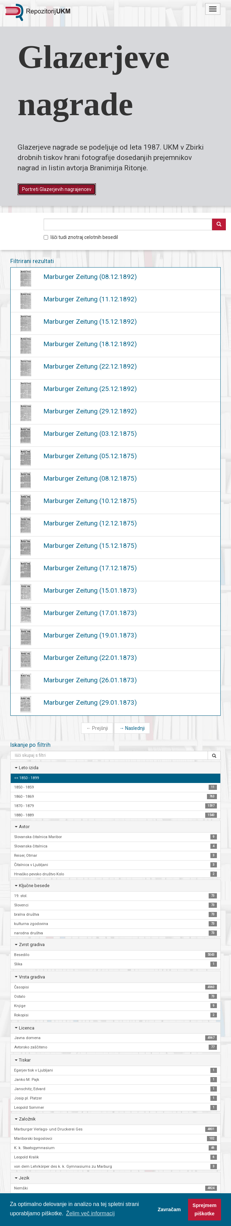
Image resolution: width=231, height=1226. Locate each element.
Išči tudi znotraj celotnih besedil (81, 237)
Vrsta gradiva (32, 976)
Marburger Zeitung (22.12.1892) (90, 366)
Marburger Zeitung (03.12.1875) (90, 434)
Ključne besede (34, 885)
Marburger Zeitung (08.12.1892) (90, 277)
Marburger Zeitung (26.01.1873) (90, 680)
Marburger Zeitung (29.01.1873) (90, 702)
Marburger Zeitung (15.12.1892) (90, 321)
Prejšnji (97, 728)
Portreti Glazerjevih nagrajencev (56, 189)
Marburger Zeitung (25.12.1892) (90, 389)
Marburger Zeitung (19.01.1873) (90, 635)
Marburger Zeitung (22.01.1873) (90, 658)
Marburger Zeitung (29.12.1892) (90, 411)
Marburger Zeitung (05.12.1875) (90, 456)
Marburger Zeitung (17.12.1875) (90, 568)
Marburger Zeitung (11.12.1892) (90, 299)
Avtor (24, 826)
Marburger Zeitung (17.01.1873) (90, 613)
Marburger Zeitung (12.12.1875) (90, 523)
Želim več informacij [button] (90, 1213)
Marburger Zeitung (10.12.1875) (90, 501)
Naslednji (132, 728)
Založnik (27, 1119)
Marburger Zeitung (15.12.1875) (90, 546)
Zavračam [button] (169, 1209)
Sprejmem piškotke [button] (204, 1209)
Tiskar (25, 1060)
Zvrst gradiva (32, 944)
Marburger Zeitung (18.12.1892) (90, 344)
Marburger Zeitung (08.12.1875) (90, 478)
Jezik (24, 1177)
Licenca (26, 1028)
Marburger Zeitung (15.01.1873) (90, 590)
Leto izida (28, 767)
